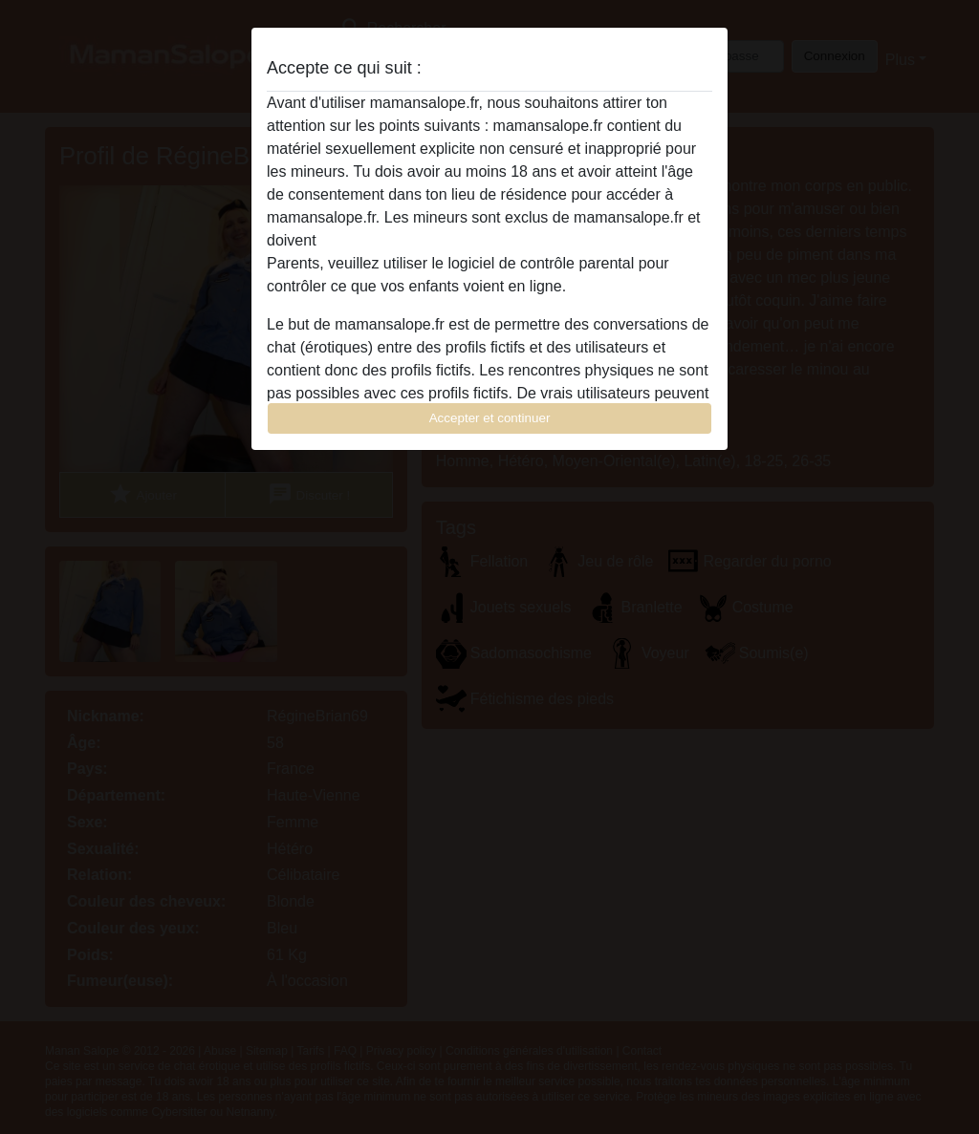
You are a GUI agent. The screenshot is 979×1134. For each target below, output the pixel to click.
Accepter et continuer (490, 418)
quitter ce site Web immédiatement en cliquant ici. (488, 240)
